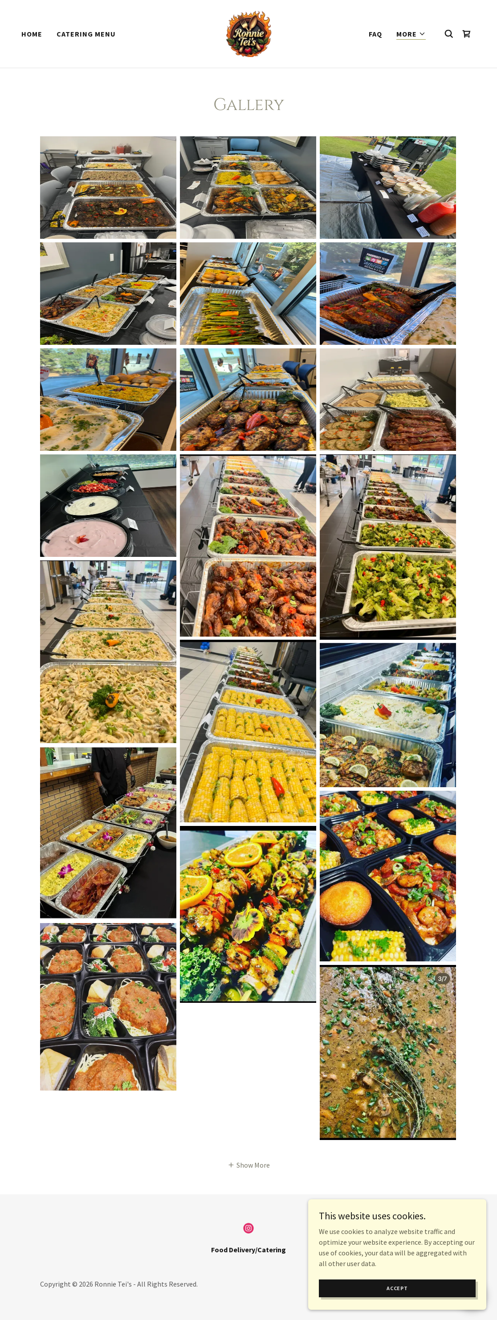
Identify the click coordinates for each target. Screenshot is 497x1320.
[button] (411, 34)
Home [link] (31, 33)
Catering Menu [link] (86, 33)
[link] (248, 33)
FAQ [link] (375, 33)
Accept (397, 1288)
